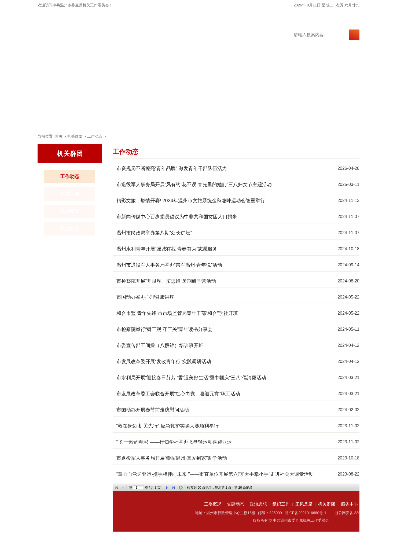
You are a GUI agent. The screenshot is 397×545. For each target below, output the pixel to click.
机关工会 (69, 194)
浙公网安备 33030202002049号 (360, 513)
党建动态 (119, 120)
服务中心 (304, 120)
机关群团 (267, 120)
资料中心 (341, 120)
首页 (50, 120)
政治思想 (156, 120)
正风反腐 (230, 120)
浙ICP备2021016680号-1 (305, 513)
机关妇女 (69, 228)
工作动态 (94, 136)
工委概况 (82, 120)
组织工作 (193, 120)
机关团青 (69, 211)
